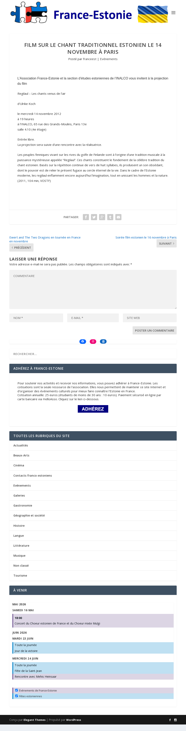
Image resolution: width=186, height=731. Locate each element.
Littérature (21, 552)
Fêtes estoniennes (28, 703)
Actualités (20, 452)
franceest (89, 65)
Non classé (21, 572)
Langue (18, 542)
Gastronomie (22, 512)
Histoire (19, 532)
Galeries (19, 502)
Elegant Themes (34, 726)
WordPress (73, 726)
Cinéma (18, 472)
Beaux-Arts (21, 462)
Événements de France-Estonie (36, 697)
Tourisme (20, 582)
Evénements (109, 65)
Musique (19, 562)
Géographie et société (29, 522)
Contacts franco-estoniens (32, 482)
